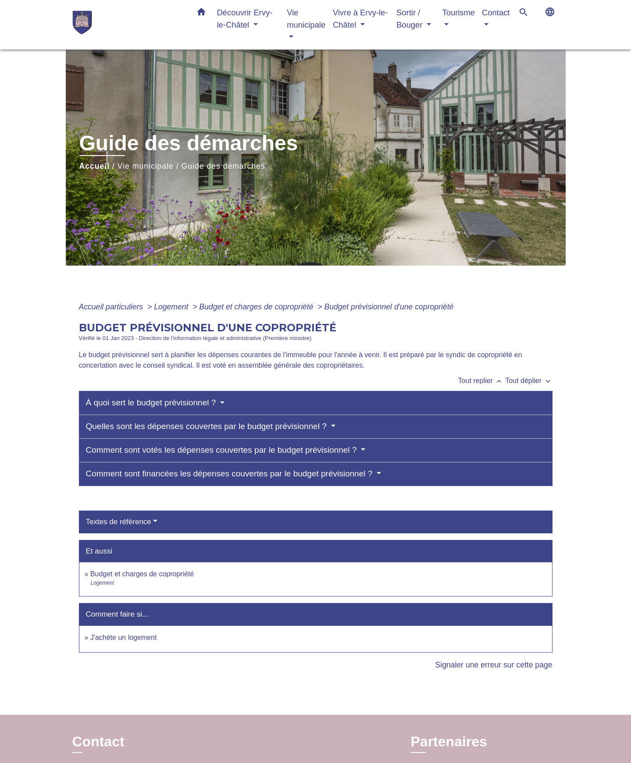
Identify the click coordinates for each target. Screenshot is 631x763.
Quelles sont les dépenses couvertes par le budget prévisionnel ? (207, 426)
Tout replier (482, 380)
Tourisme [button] (458, 12)
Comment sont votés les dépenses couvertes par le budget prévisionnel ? (222, 449)
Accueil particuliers (112, 306)
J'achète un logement (123, 637)
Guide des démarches (223, 166)
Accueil (94, 166)
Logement (172, 306)
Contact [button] (496, 12)
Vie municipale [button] (306, 18)
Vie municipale (146, 166)
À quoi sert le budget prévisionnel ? (152, 402)
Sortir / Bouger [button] (410, 18)
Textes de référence (118, 522)
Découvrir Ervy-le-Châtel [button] (245, 18)
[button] (201, 13)
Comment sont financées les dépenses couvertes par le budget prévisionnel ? (230, 473)
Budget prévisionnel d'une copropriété (388, 306)
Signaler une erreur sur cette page (494, 664)
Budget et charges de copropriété (257, 306)
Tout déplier (528, 380)
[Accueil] (127, 24)
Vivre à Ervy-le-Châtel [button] (360, 18)
